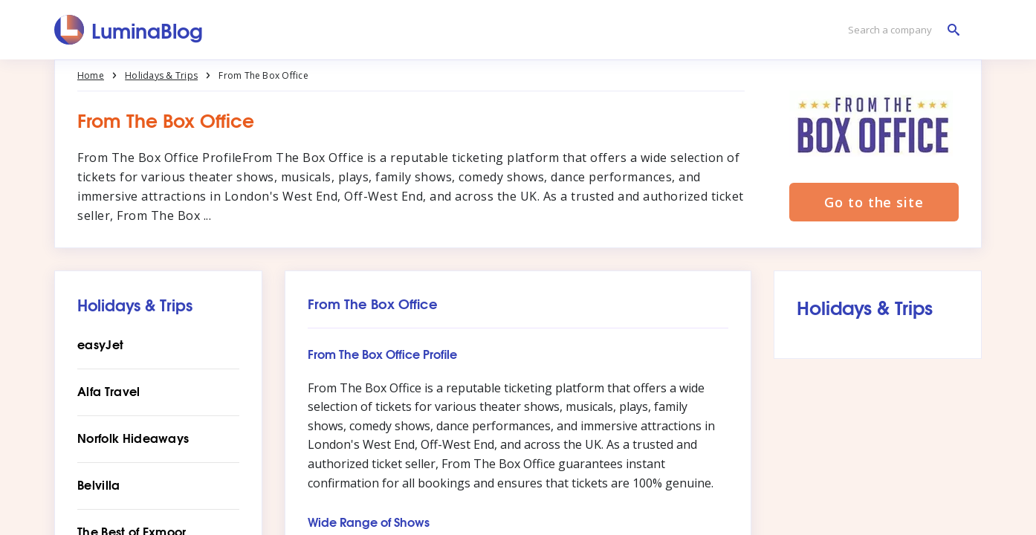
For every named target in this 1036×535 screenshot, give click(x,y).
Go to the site (874, 202)
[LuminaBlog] (129, 29)
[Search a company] (900, 30)
